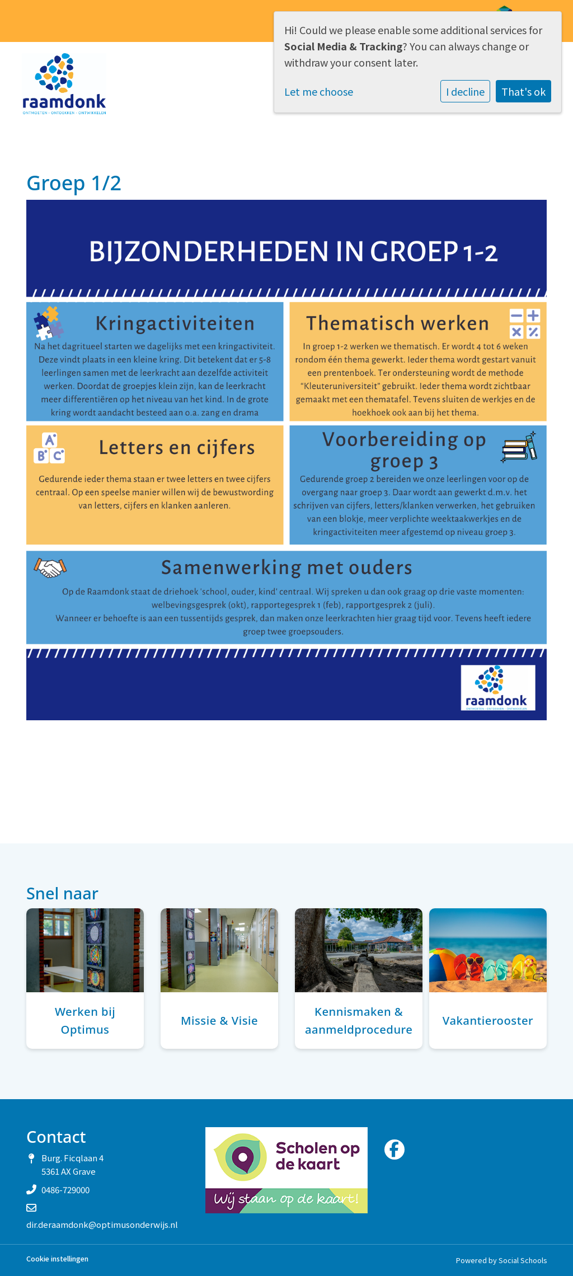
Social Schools (523, 1260)
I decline (465, 91)
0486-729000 (65, 1189)
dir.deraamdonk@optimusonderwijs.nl (102, 1224)
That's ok (523, 91)
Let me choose (318, 91)
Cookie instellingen (57, 1259)
